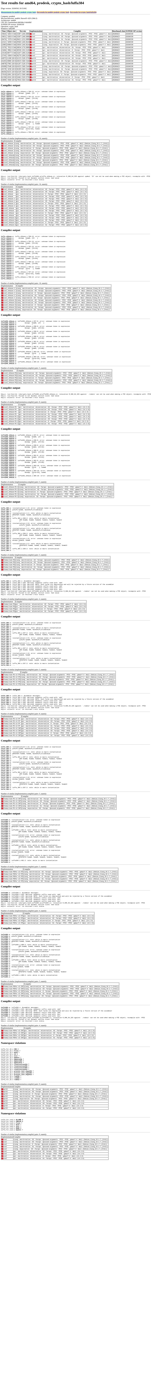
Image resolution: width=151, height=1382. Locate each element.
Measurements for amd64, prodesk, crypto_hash (18, 12)
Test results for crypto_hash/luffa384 (83, 12)
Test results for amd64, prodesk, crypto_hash (53, 12)
